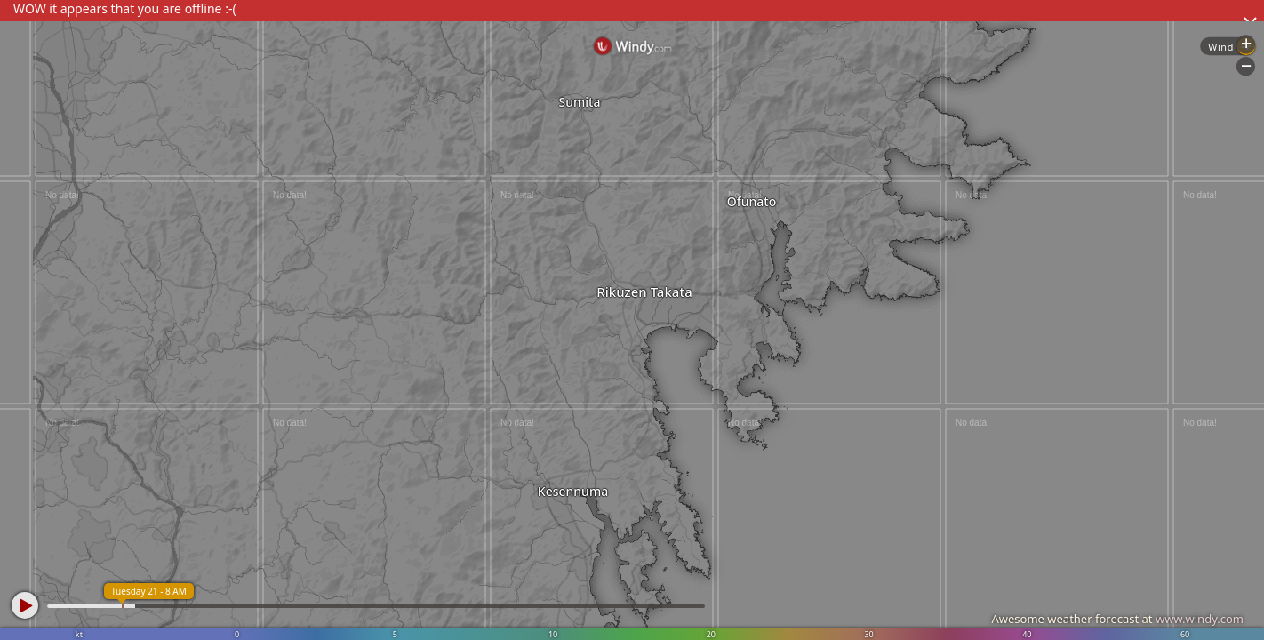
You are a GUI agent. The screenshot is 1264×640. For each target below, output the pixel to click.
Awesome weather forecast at (1117, 619)
